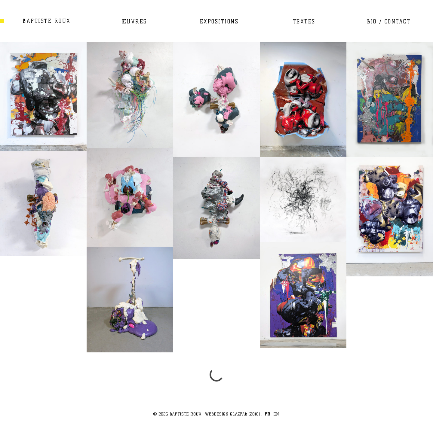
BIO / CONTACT (389, 21)
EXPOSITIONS (219, 21)
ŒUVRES (134, 21)
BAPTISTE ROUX (47, 21)
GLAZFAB (238, 414)
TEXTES (304, 21)
